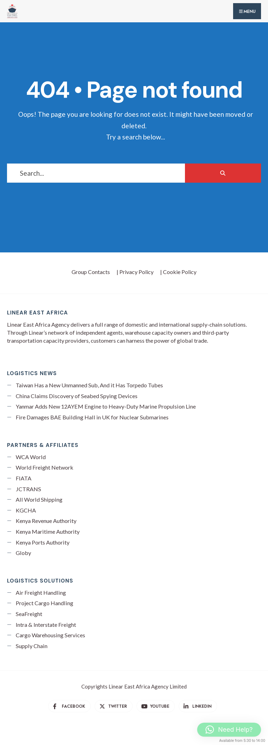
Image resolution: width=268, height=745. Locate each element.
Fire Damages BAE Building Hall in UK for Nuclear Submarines (92, 417)
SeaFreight (29, 613)
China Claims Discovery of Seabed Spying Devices (76, 396)
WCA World (31, 457)
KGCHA (26, 510)
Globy (23, 552)
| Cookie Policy (178, 271)
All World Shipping (39, 499)
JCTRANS (28, 489)
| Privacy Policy (135, 271)
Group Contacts (91, 271)
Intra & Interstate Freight (46, 624)
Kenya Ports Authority (42, 542)
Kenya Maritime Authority (48, 531)
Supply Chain (31, 646)
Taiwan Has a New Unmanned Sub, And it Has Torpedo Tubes (89, 385)
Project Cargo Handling (44, 603)
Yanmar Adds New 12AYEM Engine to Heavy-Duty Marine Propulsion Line (106, 406)
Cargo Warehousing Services (50, 635)
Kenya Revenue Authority (46, 520)
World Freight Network (44, 467)
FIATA (23, 478)
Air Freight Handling (41, 592)
